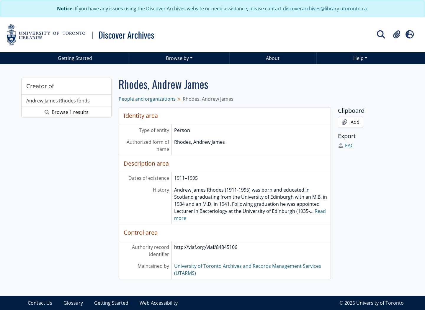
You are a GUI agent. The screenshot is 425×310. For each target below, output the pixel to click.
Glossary (73, 303)
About (272, 58)
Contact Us (40, 303)
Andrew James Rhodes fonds (58, 100)
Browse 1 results (67, 112)
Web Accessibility (159, 303)
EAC (346, 145)
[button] (396, 34)
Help (358, 58)
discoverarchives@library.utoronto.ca (325, 8)
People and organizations (147, 99)
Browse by (177, 58)
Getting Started (75, 58)
